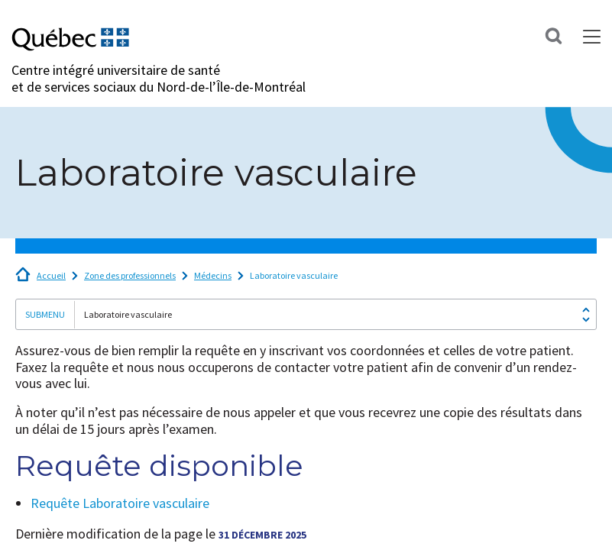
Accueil (51, 275)
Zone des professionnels (130, 275)
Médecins (213, 275)
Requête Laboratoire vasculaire (120, 503)
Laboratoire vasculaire (294, 275)
